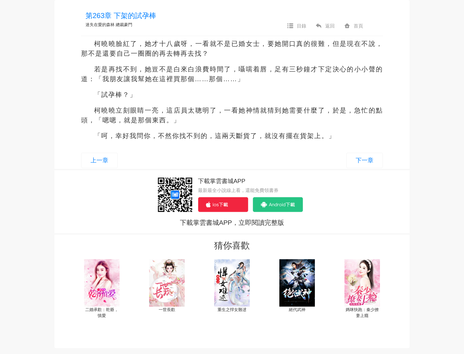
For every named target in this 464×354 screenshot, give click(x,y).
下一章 (364, 160)
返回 (325, 26)
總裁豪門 (124, 24)
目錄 (296, 26)
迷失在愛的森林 (100, 24)
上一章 (99, 160)
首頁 (353, 26)
